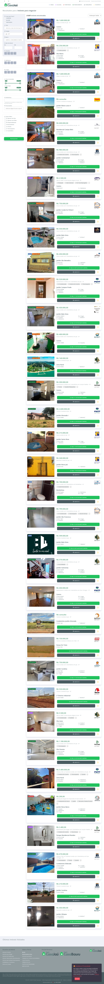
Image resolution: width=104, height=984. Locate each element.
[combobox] (14, 28)
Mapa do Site (25, 966)
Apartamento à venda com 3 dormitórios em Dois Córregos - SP (73, 590)
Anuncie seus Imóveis (96, 1)
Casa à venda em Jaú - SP (63, 435)
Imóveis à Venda (7, 952)
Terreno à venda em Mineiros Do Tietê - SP (67, 641)
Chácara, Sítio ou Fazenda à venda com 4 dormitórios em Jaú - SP (73, 772)
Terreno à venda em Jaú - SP (63, 360)
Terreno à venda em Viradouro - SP (65, 101)
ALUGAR (8, 20)
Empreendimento (11, 122)
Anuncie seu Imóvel (27, 956)
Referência (7, 97)
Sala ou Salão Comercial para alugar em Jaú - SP (68, 180)
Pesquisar (13, 138)
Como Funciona (26, 960)
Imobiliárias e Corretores (9, 962)
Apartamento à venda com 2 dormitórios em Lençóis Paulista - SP (73, 384)
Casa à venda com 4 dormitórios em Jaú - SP (68, 152)
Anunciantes (8, 105)
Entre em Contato (7, 964)
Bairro (6, 37)
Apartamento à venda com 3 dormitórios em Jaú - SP (70, 281)
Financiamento (10, 124)
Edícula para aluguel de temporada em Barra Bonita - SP (70, 798)
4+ (14, 53)
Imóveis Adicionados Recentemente (11, 958)
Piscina (8, 126)
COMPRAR (8, 18)
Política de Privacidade (28, 964)
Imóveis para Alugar (7, 954)
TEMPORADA (9, 22)
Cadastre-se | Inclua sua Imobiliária (30, 958)
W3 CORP (58, 982)
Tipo (6, 25)
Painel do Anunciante (84, 1)
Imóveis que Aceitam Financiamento (11, 960)
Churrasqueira (10, 128)
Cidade (6, 31)
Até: (15, 45)
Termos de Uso (26, 962)
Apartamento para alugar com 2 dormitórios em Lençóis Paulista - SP (74, 829)
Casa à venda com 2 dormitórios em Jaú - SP (68, 231)
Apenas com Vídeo (11, 120)
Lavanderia (9, 130)
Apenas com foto (11, 118)
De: (5, 45)
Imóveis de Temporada (8, 956)
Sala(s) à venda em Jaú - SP (63, 22)
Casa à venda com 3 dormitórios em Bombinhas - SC (70, 484)
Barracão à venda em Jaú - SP (64, 460)
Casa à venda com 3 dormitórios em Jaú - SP (68, 48)
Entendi (77, 978)
